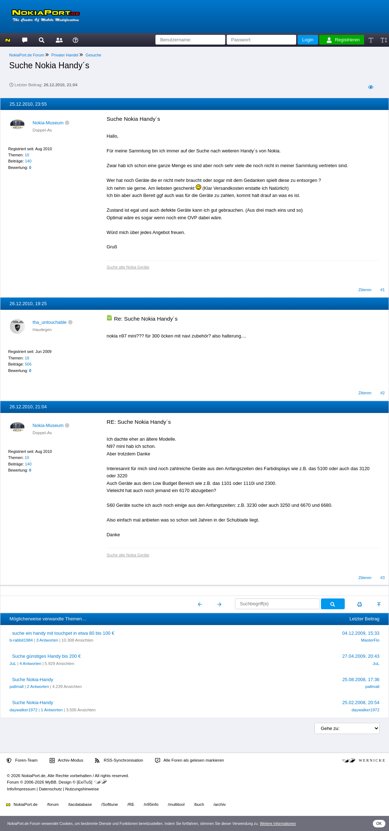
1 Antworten (52, 710)
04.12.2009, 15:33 (360, 633)
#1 (382, 290)
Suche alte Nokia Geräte (128, 267)
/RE (130, 804)
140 (28, 161)
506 (28, 364)
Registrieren (343, 40)
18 (27, 358)
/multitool (176, 804)
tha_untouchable (50, 322)
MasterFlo (370, 640)
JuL (13, 663)
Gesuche (93, 55)
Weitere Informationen (278, 824)
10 (27, 155)
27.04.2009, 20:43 (360, 656)
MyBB (50, 782)
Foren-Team (21, 760)
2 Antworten (38, 686)
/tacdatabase (80, 804)
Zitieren (364, 290)
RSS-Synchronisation (119, 760)
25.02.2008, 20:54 (360, 702)
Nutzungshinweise (82, 789)
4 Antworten (30, 663)
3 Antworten (47, 640)
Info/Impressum (21, 789)
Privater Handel (64, 55)
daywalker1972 (23, 710)
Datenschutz (50, 789)
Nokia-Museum (48, 122)
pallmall (17, 686)
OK (379, 824)
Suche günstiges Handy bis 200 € (46, 656)
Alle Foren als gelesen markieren (189, 760)
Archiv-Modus (66, 760)
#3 (382, 577)
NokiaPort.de (21, 804)
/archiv (219, 804)
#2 (382, 393)
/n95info (151, 804)
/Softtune (109, 804)
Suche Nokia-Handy (32, 679)
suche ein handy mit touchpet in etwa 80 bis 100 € (63, 633)
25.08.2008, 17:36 (360, 679)
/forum (53, 804)
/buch (199, 804)
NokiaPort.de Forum (26, 55)
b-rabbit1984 (21, 640)
